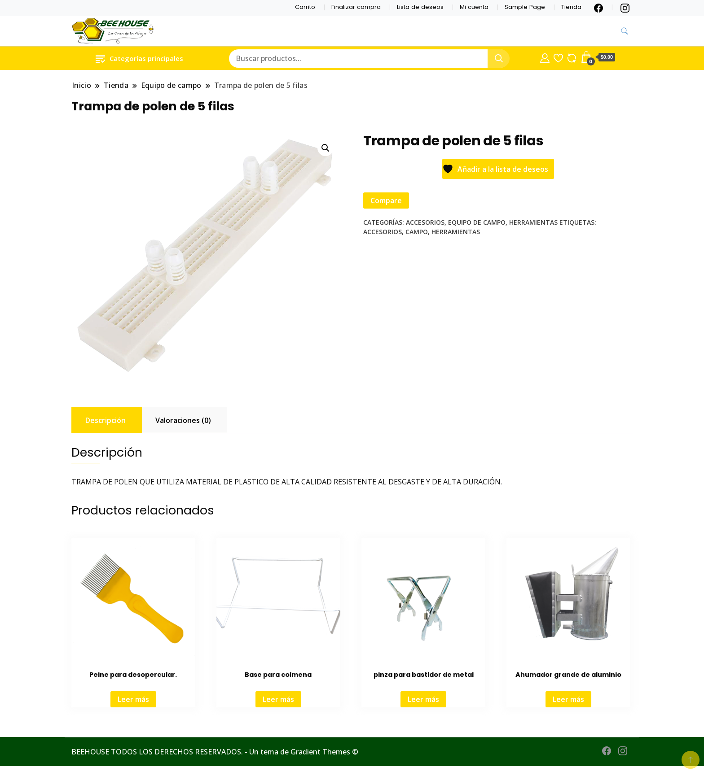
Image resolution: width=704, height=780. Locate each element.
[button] (325, 148)
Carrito (305, 7)
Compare (386, 200)
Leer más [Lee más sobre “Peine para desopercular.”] (133, 699)
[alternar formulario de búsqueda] (624, 31)
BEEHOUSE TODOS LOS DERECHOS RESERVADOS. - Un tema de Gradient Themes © (214, 752)
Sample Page (525, 7)
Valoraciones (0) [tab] (183, 420)
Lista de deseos (420, 7)
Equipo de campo (477, 222)
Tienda (571, 7)
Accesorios (425, 222)
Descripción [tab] (105, 420)
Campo (416, 231)
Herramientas (533, 222)
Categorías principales (139, 58)
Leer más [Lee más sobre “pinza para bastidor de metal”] (423, 699)
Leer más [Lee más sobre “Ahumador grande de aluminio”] (568, 699)
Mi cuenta (474, 7)
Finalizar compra (356, 7)
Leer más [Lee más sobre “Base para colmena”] (278, 699)
